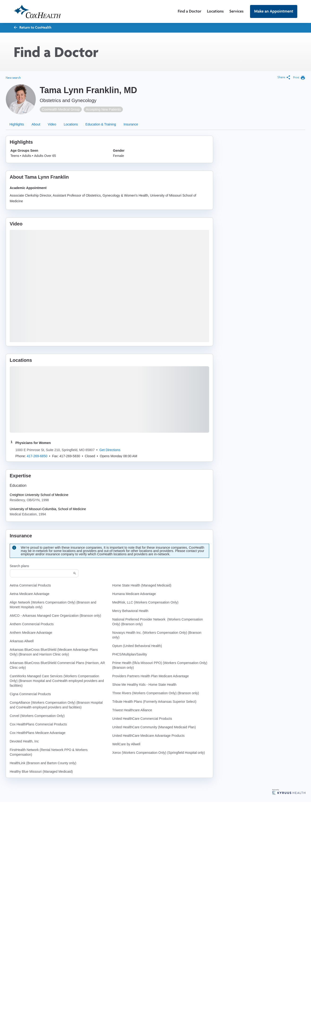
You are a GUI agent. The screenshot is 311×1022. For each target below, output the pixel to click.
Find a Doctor (189, 11)
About (35, 124)
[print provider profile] (299, 77)
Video (52, 124)
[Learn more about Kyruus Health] (288, 792)
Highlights (16, 124)
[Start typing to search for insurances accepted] (44, 573)
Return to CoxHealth (32, 27)
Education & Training (101, 124)
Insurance (131, 124)
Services (236, 11)
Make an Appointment (273, 11)
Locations (215, 11)
